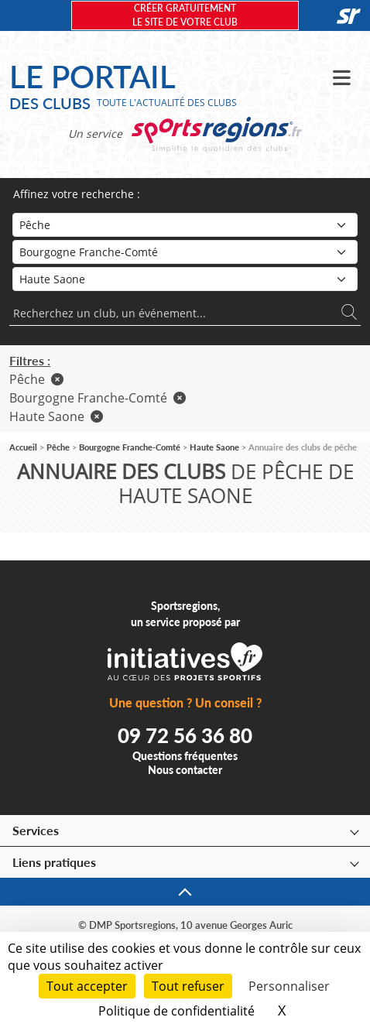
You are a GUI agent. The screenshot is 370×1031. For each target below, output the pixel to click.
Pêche (36, 379)
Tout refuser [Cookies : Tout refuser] (188, 986)
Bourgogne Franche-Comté (97, 397)
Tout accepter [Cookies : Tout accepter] (87, 986)
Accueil (23, 447)
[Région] (185, 252)
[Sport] (185, 225)
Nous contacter (185, 769)
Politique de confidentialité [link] (176, 1010)
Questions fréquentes (185, 755)
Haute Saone (56, 416)
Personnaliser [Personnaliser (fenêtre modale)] (289, 986)
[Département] (185, 279)
